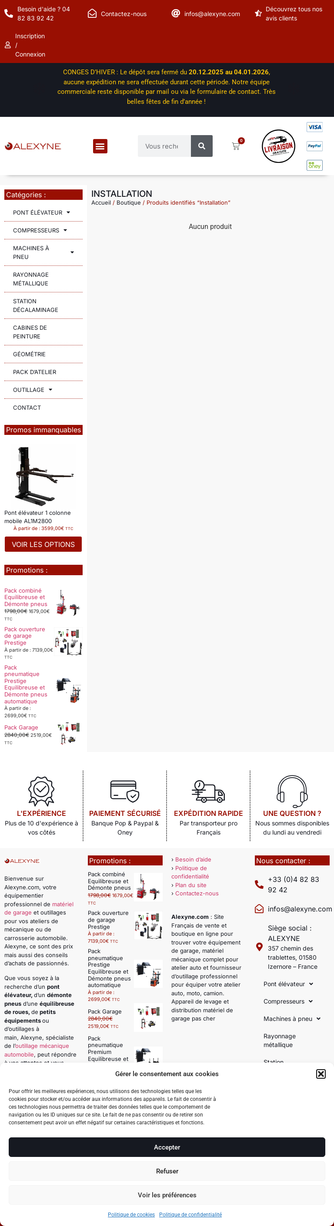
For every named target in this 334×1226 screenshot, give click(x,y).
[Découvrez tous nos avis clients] (259, 13)
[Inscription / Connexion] (8, 45)
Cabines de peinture (30, 332)
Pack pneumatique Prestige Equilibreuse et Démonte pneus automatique (25, 684)
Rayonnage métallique (31, 279)
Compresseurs (40, 230)
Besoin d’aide (193, 859)
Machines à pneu (43, 252)
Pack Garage (21, 727)
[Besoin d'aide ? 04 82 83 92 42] (8, 13)
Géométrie (29, 354)
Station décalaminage (35, 305)
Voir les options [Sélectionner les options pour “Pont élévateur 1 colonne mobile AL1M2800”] (43, 544)
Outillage (32, 389)
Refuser (167, 1171)
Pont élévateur (41, 212)
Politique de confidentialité (190, 1215)
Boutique (129, 202)
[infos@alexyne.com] (175, 13)
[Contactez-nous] (92, 13)
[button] (321, 1074)
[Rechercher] (202, 146)
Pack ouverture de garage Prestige (24, 636)
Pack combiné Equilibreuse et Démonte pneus (25, 597)
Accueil (101, 202)
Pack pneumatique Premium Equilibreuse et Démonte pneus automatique (109, 1055)
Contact (27, 407)
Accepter (167, 1147)
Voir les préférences (167, 1195)
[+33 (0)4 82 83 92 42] (259, 884)
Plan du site (191, 884)
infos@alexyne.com (212, 13)
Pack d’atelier (34, 371)
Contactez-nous (124, 13)
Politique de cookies (131, 1215)
